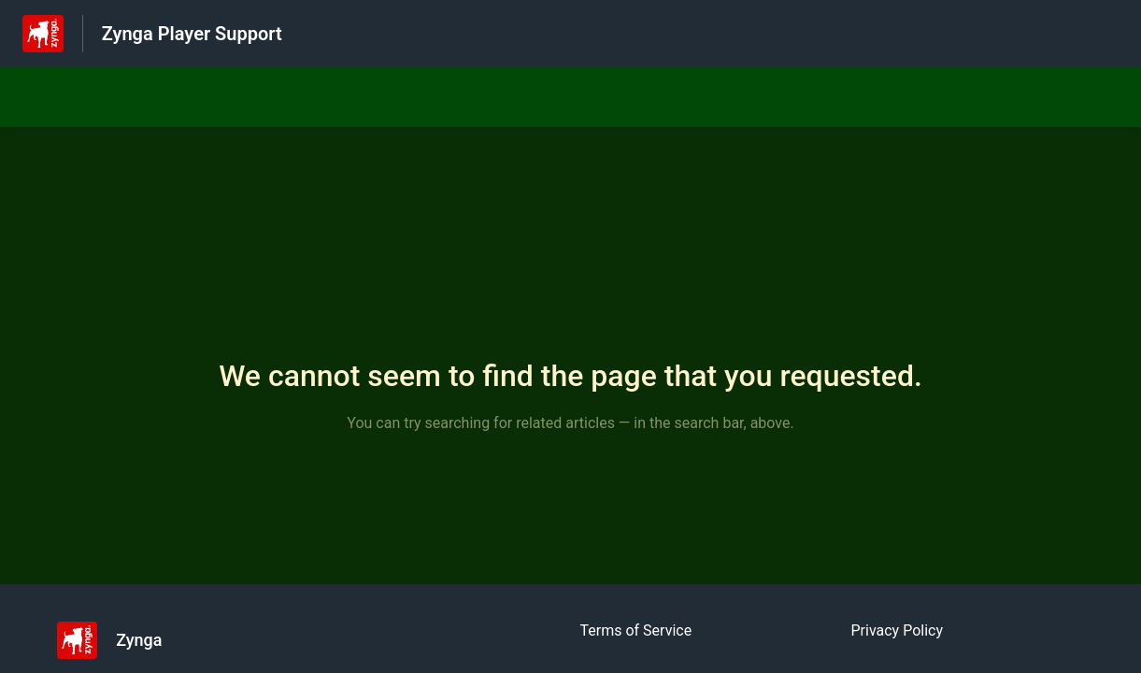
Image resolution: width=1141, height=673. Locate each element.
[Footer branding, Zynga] (119, 640)
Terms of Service (636, 630)
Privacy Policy (897, 630)
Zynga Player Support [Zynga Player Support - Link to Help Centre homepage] (192, 33)
